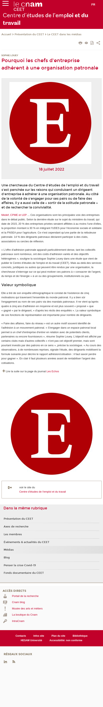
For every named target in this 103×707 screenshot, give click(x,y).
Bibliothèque (80, 635)
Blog (7, 557)
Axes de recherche (16, 526)
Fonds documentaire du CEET (24, 573)
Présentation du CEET (29, 34)
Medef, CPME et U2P (14, 214)
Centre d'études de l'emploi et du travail (42, 491)
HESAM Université (31, 640)
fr (93, 4)
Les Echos (52, 371)
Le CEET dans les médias (64, 34)
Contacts (21, 635)
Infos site (38, 635)
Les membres (13, 534)
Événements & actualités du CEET (26, 542)
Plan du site (58, 635)
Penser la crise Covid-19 (20, 565)
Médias (9, 549)
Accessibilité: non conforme (66, 640)
